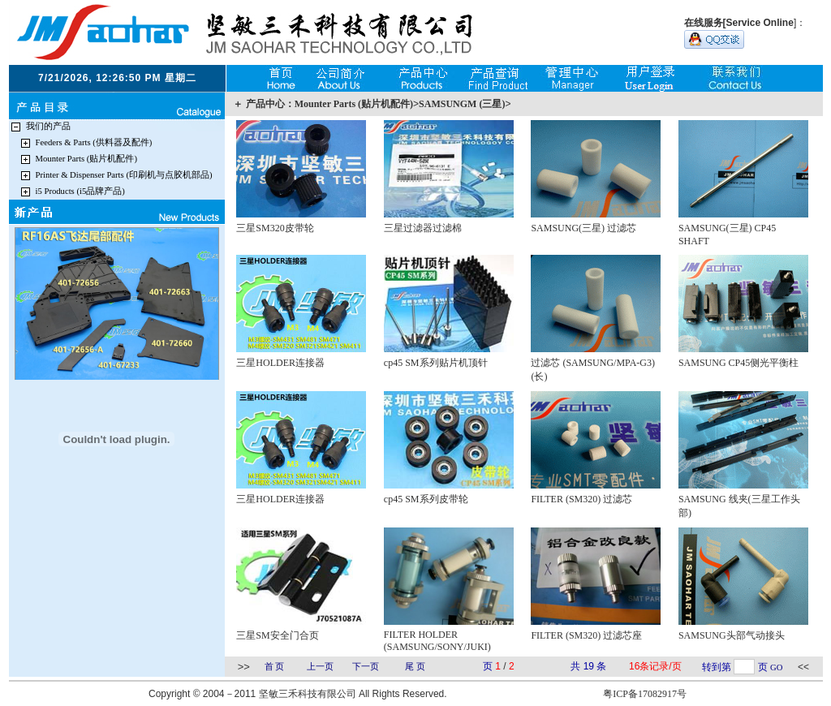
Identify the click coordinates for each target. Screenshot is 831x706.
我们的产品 (48, 126)
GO (776, 667)
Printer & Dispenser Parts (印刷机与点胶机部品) (124, 174)
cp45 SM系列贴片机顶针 (436, 362)
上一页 (320, 666)
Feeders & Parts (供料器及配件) (94, 142)
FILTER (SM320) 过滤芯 (581, 499)
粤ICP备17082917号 (645, 694)
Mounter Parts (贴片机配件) (86, 158)
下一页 (365, 666)
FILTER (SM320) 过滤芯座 (586, 635)
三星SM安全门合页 (277, 635)
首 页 (275, 666)
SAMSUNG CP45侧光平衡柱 (738, 362)
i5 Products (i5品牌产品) (80, 191)
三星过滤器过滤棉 (423, 228)
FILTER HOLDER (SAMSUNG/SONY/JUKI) (437, 640)
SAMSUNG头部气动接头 (731, 635)
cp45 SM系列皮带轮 (426, 499)
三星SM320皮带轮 (274, 228)
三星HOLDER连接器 (280, 362)
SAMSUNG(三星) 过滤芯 (583, 228)
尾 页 (415, 666)
